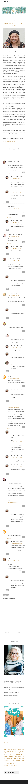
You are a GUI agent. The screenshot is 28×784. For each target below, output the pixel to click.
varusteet (11, 765)
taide (5, 764)
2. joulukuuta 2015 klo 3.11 (13, 560)
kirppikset (10, 754)
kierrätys (21, 752)
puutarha (6, 762)
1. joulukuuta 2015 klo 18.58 (13, 407)
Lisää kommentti (6, 595)
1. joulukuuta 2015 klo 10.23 (13, 378)
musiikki (22, 758)
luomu (22, 756)
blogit (14, 20)
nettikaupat (6, 760)
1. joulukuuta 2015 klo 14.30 (16, 355)
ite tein (20, 751)
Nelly (10, 376)
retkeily (10, 762)
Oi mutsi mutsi (7, 742)
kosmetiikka (20, 754)
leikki (16, 756)
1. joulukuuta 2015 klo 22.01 (13, 533)
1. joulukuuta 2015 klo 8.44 (13, 260)
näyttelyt (12, 760)
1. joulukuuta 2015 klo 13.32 (16, 391)
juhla (5, 752)
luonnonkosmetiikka (8, 758)
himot (5, 751)
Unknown (11, 531)
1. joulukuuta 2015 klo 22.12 (16, 512)
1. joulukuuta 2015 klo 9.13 (13, 295)
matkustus (16, 758)
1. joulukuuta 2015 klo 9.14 (13, 324)
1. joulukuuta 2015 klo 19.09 (16, 364)
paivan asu (20, 760)
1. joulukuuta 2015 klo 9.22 (16, 310)
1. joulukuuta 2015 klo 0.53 (13, 163)
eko (11, 749)
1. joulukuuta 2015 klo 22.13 (16, 543)
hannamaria (12, 479)
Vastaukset (9, 173)
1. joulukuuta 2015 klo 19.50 (16, 433)
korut (14, 754)
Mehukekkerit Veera (14, 258)
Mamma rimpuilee (13, 161)
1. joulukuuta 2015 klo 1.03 (16, 192)
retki (14, 762)
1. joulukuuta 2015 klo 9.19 (16, 277)
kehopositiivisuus (11, 752)
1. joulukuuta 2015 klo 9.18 (16, 248)
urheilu (22, 764)
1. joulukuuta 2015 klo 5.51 (13, 208)
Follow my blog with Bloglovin (9, 141)
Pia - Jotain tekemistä (15, 234)
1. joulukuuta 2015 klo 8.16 (13, 236)
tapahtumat (11, 764)
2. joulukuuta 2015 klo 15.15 (16, 457)
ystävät (16, 765)
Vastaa (24, 172)
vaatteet (6, 765)
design (8, 749)
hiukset (9, 751)
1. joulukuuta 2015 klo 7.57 (16, 222)
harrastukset (20, 749)
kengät (16, 752)
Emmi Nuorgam (12, 293)
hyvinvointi (14, 751)
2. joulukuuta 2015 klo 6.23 (16, 577)
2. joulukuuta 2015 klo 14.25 (16, 441)
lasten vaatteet (9, 756)
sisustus (22, 762)
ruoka (17, 762)
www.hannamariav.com (12, 502)
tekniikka (18, 764)
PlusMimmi (11, 206)
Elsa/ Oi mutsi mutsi (17, 176)
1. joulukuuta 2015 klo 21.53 (13, 480)
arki (5, 749)
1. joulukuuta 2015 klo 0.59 (16, 178)
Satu (9, 558)
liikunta (19, 756)
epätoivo (15, 749)
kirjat (5, 754)
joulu (23, 751)
